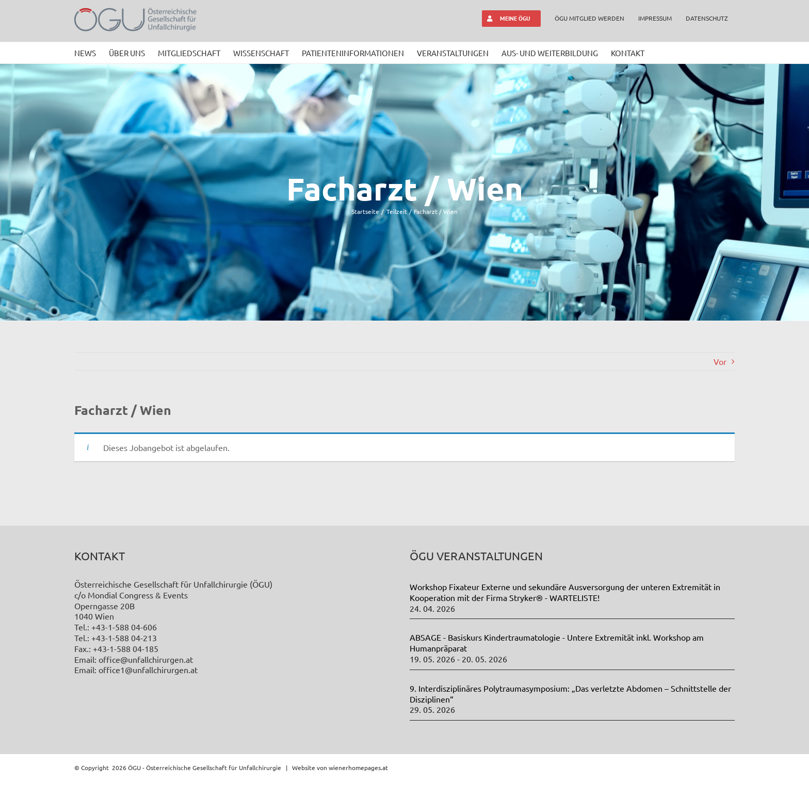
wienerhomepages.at (358, 767)
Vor (720, 361)
